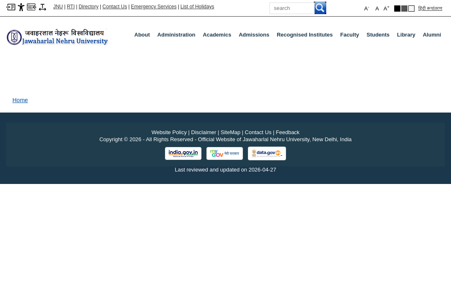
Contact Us (114, 7)
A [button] (386, 8)
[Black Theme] (397, 8)
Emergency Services (154, 7)
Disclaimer (203, 132)
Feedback (288, 132)
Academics (218, 37)
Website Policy (169, 132)
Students (379, 37)
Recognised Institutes (305, 35)
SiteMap (230, 132)
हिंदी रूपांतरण (430, 8)
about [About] (142, 35)
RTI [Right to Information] (71, 7)
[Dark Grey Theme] (404, 8)
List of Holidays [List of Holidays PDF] (197, 7)
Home (20, 100)
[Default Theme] (411, 8)
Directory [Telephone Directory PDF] (89, 7)
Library (408, 37)
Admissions (255, 37)
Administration (178, 37)
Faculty (351, 37)
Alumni (432, 35)
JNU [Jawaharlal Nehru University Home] (58, 7)
